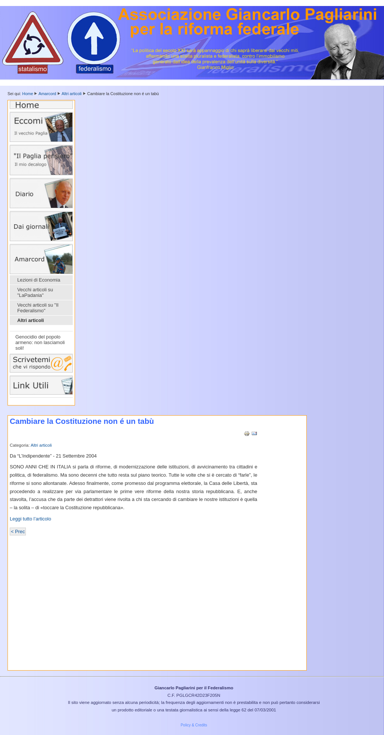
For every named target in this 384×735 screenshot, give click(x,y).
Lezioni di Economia (38, 280)
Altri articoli (71, 93)
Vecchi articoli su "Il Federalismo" (37, 307)
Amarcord (47, 93)
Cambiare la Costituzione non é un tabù (82, 421)
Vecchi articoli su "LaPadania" (35, 292)
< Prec (18, 531)
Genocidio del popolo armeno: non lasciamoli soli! (40, 342)
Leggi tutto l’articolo (31, 519)
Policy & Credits (194, 725)
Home (27, 93)
